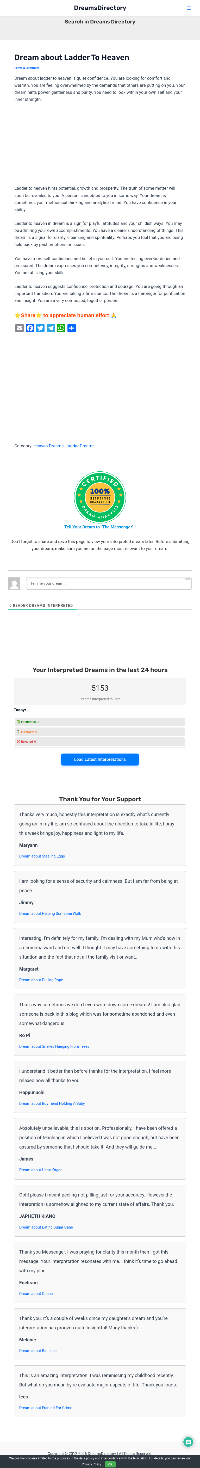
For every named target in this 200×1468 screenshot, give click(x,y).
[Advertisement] (100, 146)
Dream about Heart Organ (41, 1170)
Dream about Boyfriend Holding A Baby (52, 1103)
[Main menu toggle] (189, 8)
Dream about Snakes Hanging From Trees (54, 1046)
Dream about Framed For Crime (45, 1407)
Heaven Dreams (49, 445)
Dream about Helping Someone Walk (50, 913)
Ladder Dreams (80, 445)
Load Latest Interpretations (100, 759)
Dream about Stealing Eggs (42, 856)
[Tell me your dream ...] (109, 583)
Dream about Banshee (38, 1350)
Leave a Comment (26, 68)
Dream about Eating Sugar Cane (46, 1227)
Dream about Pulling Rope (41, 980)
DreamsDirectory (100, 7)
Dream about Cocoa (36, 1293)
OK (110, 1464)
